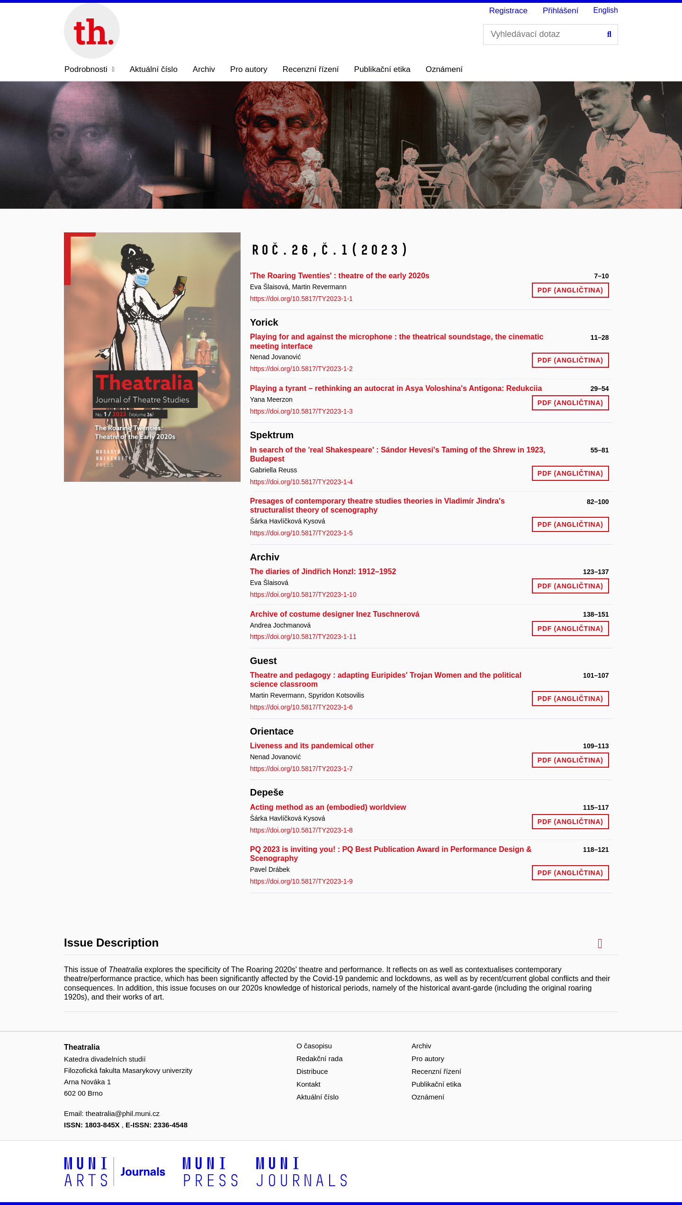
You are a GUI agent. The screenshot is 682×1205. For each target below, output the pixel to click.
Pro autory (248, 69)
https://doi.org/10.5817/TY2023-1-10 (303, 594)
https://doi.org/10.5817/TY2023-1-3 (301, 411)
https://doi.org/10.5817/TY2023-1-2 (301, 368)
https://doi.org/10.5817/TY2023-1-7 (301, 768)
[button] (89, 69)
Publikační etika (382, 69)
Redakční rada (319, 1058)
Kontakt (308, 1084)
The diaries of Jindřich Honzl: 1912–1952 (323, 571)
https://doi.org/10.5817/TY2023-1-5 (301, 533)
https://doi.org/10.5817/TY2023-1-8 (301, 830)
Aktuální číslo (154, 69)
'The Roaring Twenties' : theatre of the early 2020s (340, 276)
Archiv (204, 69)
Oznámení (444, 69)
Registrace (508, 10)
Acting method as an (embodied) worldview (328, 807)
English (605, 10)
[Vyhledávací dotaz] (550, 34)
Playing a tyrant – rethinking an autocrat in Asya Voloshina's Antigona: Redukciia (396, 388)
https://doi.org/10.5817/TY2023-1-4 (301, 482)
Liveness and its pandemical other (312, 746)
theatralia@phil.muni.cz (123, 1113)
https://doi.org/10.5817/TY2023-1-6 (301, 707)
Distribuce (312, 1071)
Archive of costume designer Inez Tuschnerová (335, 614)
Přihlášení (561, 10)
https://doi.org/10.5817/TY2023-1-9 (301, 881)
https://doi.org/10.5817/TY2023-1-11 (303, 636)
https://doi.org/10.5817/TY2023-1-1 (301, 298)
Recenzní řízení (311, 69)
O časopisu (314, 1046)
